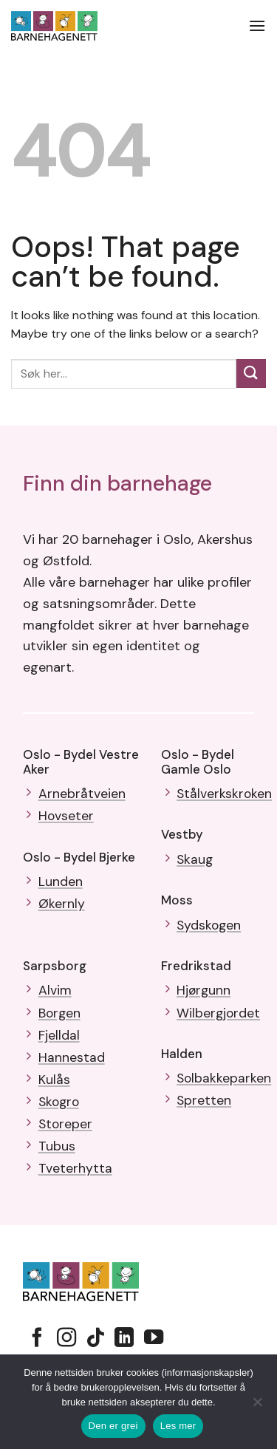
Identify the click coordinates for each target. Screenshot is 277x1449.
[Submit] (251, 373)
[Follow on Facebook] (37, 1339)
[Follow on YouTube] (153, 1339)
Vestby (182, 834)
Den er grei (113, 1425)
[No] (257, 1406)
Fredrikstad (196, 966)
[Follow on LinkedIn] (124, 1339)
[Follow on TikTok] (95, 1339)
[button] (257, 25)
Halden (181, 1054)
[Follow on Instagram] (66, 1339)
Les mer (178, 1425)
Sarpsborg (54, 966)
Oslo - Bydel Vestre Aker (81, 761)
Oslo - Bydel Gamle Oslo (197, 761)
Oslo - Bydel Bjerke (79, 857)
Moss (177, 900)
